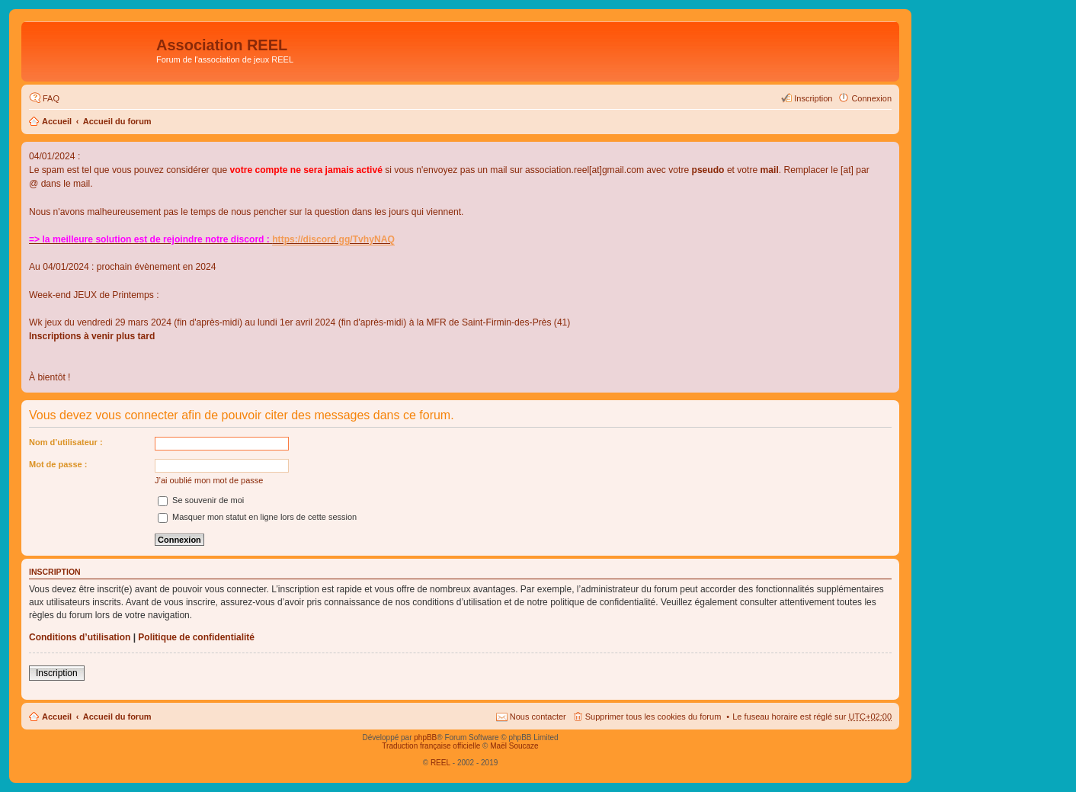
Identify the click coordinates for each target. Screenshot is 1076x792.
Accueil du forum (117, 121)
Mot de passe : (58, 464)
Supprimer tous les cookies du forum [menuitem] (653, 716)
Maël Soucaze (514, 746)
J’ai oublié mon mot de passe (209, 480)
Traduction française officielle (431, 746)
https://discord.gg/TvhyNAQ (333, 239)
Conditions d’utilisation (79, 637)
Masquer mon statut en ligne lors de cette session (257, 516)
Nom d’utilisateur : (66, 442)
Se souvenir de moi (201, 500)
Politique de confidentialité (196, 637)
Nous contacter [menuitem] (538, 716)
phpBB (425, 737)
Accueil (57, 121)
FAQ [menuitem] (51, 98)
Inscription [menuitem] (813, 98)
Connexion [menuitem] (871, 98)
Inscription (57, 673)
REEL (440, 762)
